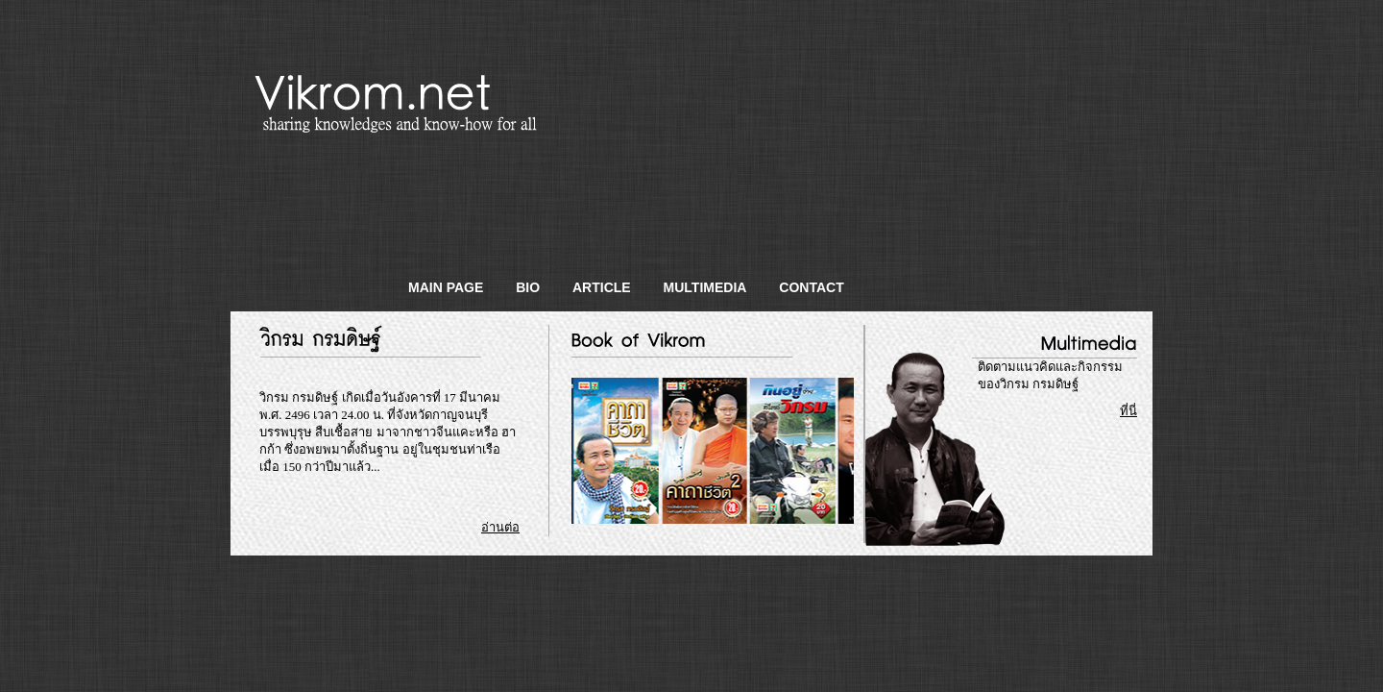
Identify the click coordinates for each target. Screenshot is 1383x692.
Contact (811, 287)
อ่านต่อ (500, 527)
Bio (528, 287)
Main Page (445, 287)
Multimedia (705, 287)
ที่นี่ (1128, 411)
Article (601, 287)
